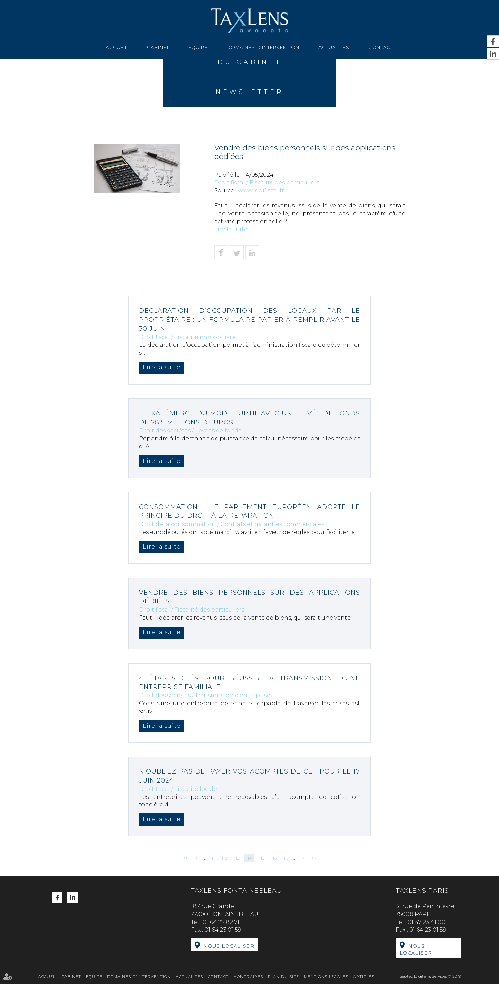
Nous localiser (228, 946)
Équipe (198, 47)
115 (261, 858)
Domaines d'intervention (263, 47)
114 (249, 858)
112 (224, 858)
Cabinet (158, 47)
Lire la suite (230, 229)
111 (212, 858)
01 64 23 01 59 (222, 929)
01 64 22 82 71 (221, 922)
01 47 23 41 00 (426, 922)
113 (236, 858)
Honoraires (248, 976)
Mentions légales (326, 976)
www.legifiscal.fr (261, 190)
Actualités (333, 47)
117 (286, 858)
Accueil (117, 47)
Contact (380, 47)
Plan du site (283, 976)
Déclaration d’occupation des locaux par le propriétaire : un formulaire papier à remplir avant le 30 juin (249, 319)
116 (274, 858)
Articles (363, 976)
